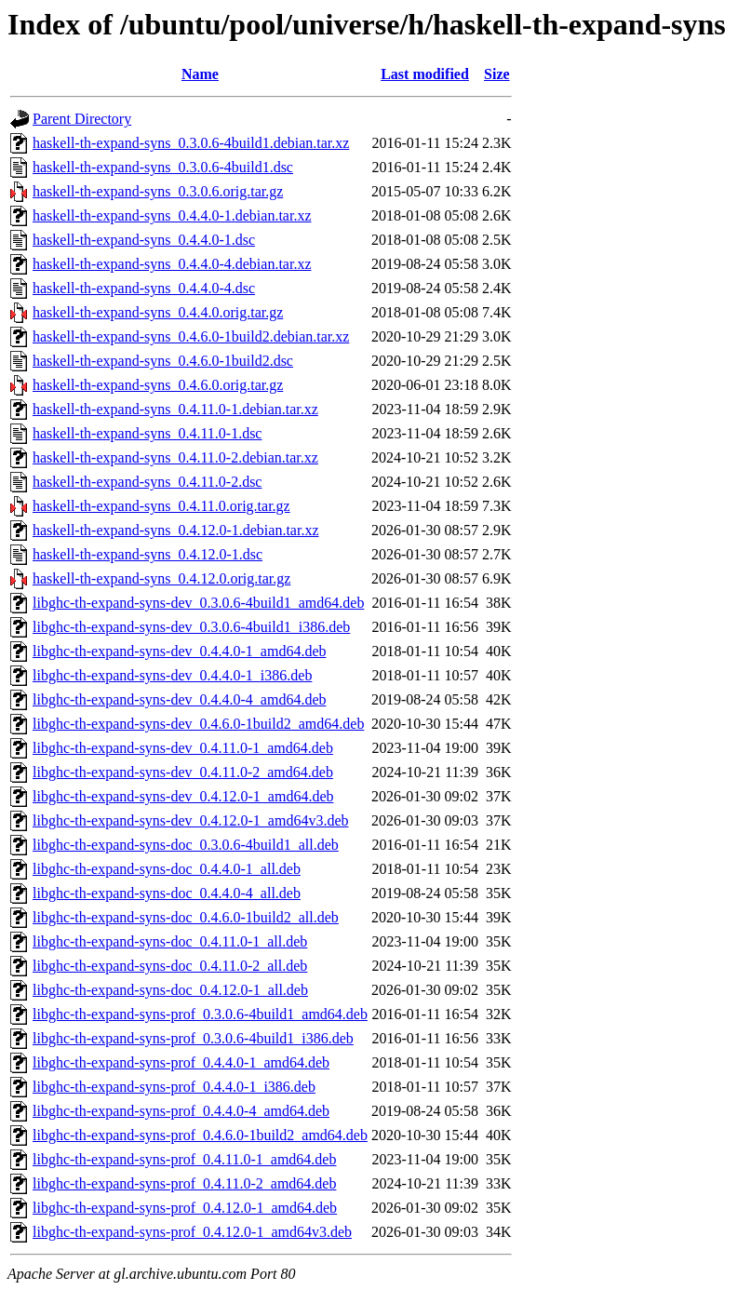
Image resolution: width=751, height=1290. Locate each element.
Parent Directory (82, 119)
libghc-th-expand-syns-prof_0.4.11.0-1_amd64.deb (184, 1159)
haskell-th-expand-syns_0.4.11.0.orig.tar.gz (161, 506)
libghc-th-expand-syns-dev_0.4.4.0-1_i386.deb (172, 675)
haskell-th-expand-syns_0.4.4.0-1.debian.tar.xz (172, 215)
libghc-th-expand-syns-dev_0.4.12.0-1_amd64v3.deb (190, 820)
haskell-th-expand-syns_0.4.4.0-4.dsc (144, 288)
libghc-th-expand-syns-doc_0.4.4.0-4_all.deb (167, 893)
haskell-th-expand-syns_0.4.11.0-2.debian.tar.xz (175, 457)
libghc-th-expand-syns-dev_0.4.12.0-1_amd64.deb (183, 796)
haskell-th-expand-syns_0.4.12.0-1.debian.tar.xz (175, 530)
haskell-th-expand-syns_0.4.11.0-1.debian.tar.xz (175, 409)
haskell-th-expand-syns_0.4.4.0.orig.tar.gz (158, 312)
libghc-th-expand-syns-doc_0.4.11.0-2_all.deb (170, 966)
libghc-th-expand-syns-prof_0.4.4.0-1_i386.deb (174, 1087)
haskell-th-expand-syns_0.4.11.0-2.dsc (147, 482)
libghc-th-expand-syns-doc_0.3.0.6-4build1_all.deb (186, 845)
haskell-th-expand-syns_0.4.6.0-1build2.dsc (163, 361)
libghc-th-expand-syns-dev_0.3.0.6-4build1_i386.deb (191, 627)
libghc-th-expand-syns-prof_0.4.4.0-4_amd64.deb (181, 1111)
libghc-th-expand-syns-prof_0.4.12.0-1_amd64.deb (185, 1208)
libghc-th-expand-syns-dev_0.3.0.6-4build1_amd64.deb (198, 603)
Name (200, 74)
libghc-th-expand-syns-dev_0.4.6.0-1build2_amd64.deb (198, 724)
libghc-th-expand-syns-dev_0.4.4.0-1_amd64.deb (179, 651)
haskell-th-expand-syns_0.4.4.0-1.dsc (144, 240)
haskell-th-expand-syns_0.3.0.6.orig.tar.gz (158, 191)
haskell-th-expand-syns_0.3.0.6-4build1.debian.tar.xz (191, 143)
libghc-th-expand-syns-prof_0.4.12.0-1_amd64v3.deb (192, 1232)
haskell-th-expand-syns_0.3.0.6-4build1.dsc (163, 167)
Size (497, 74)
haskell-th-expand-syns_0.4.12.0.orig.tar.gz (161, 578)
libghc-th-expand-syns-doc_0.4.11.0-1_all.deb (170, 941)
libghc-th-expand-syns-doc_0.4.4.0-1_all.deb (167, 869)
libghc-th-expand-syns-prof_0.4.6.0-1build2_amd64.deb (200, 1135)
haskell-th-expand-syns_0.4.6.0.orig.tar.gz (158, 385)
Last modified (425, 74)
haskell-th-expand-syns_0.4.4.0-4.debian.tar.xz (172, 264)
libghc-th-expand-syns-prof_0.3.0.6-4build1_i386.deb (193, 1038)
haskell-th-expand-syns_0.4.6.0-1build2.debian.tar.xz (191, 336)
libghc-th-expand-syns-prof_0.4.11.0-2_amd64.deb (184, 1183)
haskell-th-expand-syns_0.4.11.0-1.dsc (147, 433)
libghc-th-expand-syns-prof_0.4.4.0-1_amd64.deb (181, 1062)
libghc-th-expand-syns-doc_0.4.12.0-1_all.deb (170, 990)
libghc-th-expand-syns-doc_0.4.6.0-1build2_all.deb (186, 917)
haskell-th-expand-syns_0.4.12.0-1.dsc (147, 554)
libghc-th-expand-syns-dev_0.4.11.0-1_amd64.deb (183, 748)
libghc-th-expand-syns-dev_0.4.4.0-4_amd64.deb (179, 699)
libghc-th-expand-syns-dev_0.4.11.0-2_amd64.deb (183, 772)
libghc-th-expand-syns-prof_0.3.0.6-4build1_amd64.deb (200, 1014)
